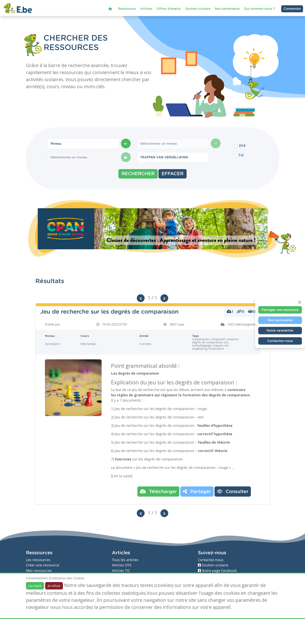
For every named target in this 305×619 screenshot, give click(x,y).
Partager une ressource (280, 309)
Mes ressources (39, 570)
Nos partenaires (227, 8)
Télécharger (158, 491)
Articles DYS (121, 565)
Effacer (172, 173)
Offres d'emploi (169, 8)
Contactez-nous (280, 341)
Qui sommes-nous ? (259, 8)
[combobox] (83, 143)
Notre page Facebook (217, 570)
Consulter (232, 491)
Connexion (292, 8)
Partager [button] (197, 491)
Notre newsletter (280, 330)
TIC (241, 155)
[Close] (299, 302)
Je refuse (54, 586)
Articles (146, 8)
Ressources (127, 8)
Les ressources (38, 560)
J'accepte (35, 586)
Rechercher (138, 173)
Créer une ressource (42, 565)
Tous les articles (125, 560)
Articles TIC (121, 570)
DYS (242, 145)
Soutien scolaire (197, 8)
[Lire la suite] (121, 476)
